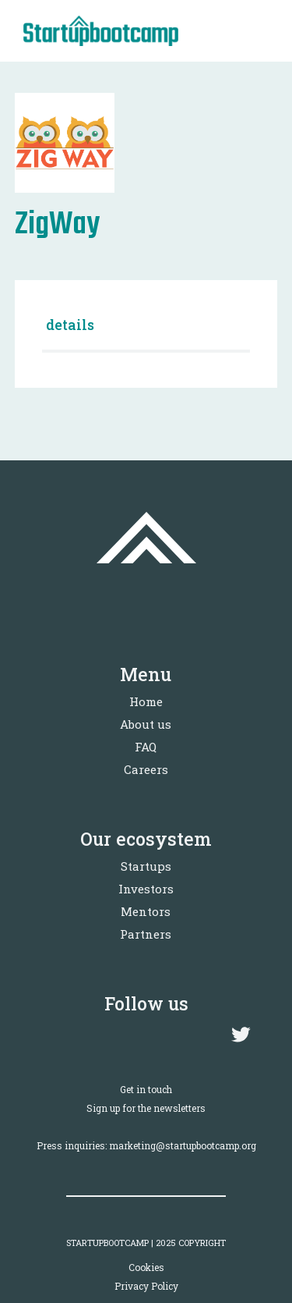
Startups (146, 866)
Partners (145, 934)
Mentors (146, 911)
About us (145, 724)
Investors (146, 888)
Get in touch (146, 1089)
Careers (146, 769)
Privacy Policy (146, 1286)
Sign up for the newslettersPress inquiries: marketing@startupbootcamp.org (146, 1127)
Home (146, 701)
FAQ (146, 746)
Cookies (146, 1267)
